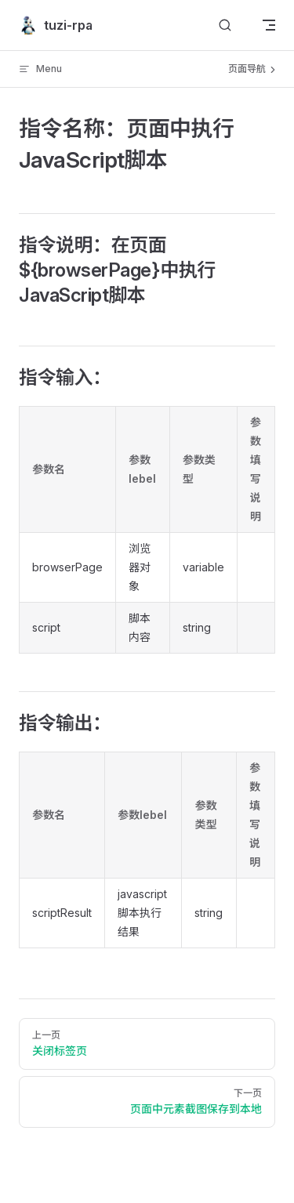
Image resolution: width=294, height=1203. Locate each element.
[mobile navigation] (269, 25)
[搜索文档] (225, 25)
